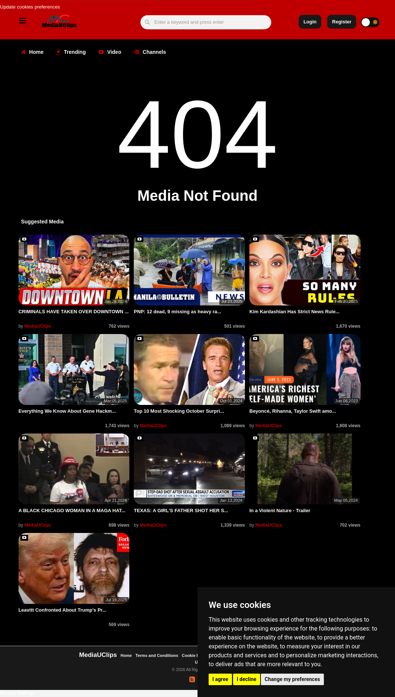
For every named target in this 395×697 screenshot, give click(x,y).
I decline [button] (246, 679)
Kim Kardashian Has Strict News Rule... (294, 311)
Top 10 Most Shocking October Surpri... (179, 411)
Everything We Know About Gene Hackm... (67, 411)
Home (32, 52)
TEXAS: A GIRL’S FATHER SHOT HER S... (181, 510)
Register (341, 21)
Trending (71, 52)
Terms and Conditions (157, 655)
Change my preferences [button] (292, 679)
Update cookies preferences (30, 7)
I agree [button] (220, 679)
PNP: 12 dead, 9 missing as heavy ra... (177, 311)
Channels (150, 52)
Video (110, 52)
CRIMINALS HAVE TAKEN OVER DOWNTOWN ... (74, 311)
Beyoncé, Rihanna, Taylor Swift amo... (292, 411)
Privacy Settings (17, 693)
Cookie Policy (196, 655)
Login (309, 21)
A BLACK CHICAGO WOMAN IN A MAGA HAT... (72, 510)
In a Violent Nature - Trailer (279, 510)
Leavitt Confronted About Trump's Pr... (62, 610)
